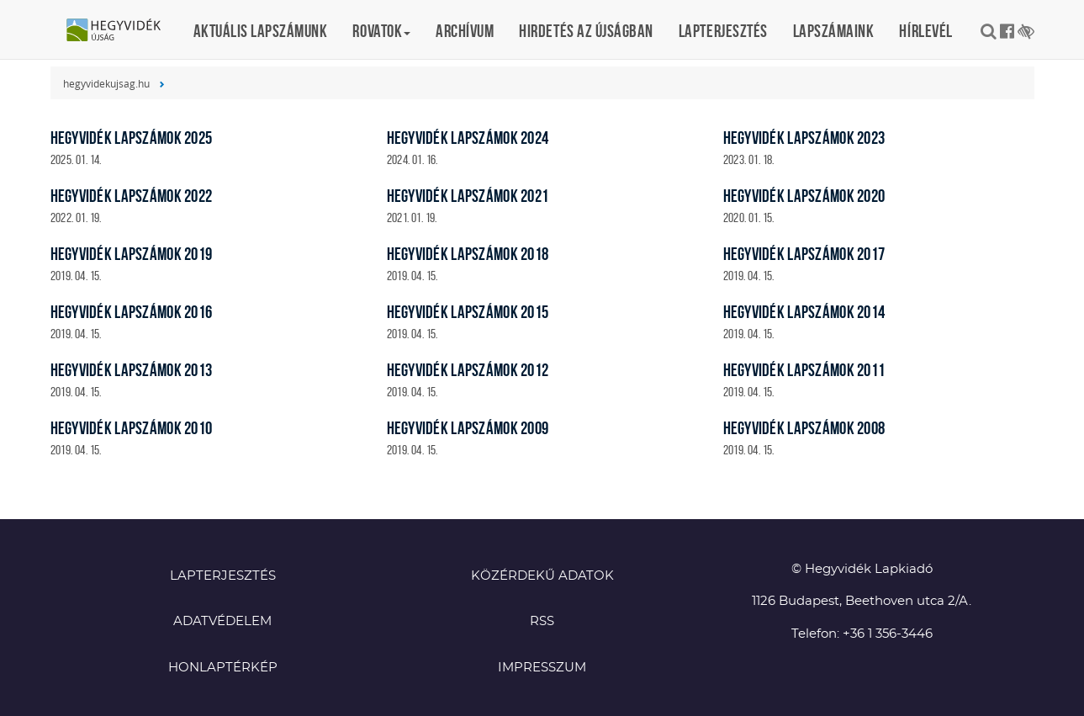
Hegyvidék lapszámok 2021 (468, 195)
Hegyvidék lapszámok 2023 (804, 137)
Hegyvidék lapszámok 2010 (131, 428)
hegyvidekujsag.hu (106, 83)
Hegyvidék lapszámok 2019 (131, 253)
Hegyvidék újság (122, 31)
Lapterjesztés (723, 30)
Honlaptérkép (223, 667)
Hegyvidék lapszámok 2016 (131, 311)
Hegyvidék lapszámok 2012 (468, 369)
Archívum (465, 30)
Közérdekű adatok (542, 576)
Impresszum (542, 667)
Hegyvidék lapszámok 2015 (468, 311)
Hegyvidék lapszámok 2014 (804, 311)
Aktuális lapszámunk (260, 30)
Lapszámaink (834, 30)
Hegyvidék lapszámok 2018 (468, 253)
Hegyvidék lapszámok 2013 (131, 369)
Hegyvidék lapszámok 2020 (804, 195)
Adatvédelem (222, 621)
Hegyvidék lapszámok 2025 (131, 137)
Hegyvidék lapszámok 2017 (804, 253)
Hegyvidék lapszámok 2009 (468, 428)
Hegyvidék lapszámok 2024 (468, 137)
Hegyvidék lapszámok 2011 (804, 369)
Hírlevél (925, 30)
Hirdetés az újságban (586, 30)
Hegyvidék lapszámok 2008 (804, 428)
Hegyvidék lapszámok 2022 (131, 195)
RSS (542, 621)
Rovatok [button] (381, 30)
